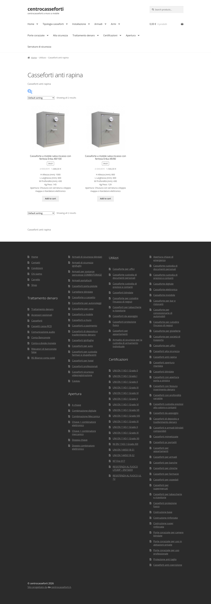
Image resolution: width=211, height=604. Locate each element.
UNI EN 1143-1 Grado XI (126, 432)
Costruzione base (162, 512)
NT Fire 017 (119, 461)
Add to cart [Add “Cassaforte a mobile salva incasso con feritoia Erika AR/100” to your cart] (50, 198)
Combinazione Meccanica (86, 416)
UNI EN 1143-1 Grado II (125, 381)
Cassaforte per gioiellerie (167, 331)
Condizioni (37, 268)
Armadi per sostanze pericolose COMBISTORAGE (87, 273)
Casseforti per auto (82, 346)
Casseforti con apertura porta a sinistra (166, 379)
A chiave (76, 405)
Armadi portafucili (82, 280)
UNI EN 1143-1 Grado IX (126, 421)
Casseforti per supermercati (161, 487)
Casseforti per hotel (82, 360)
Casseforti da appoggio (125, 316)
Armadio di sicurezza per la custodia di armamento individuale (127, 343)
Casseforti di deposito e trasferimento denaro (85, 333)
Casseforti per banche (165, 462)
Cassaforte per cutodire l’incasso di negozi (125, 300)
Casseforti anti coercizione (167, 565)
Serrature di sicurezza (39, 46)
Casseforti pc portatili (165, 442)
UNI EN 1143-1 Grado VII (126, 410)
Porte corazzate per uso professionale (166, 552)
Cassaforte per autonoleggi (86, 303)
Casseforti (36, 320)
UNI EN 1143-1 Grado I (125, 376)
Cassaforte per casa (82, 308)
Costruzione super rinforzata (163, 525)
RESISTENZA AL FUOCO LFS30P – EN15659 (125, 468)
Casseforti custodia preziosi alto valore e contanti (168, 405)
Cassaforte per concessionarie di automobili (162, 313)
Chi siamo (36, 273)
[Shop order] (41, 98)
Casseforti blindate (123, 292)
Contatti (35, 262)
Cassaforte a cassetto (83, 297)
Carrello (35, 279)
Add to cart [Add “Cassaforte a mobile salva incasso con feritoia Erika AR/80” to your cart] (105, 198)
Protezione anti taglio (165, 559)
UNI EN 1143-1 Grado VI (126, 404)
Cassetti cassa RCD (41, 326)
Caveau (76, 381)
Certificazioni (110, 35)
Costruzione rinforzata (165, 517)
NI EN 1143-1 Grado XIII (125, 444)
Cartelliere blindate (82, 291)
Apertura (131, 35)
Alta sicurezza (60, 35)
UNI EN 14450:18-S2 (124, 455)
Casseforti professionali (85, 366)
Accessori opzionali (41, 315)
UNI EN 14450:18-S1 (124, 449)
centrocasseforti (46, 9)
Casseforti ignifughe (83, 340)
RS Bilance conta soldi (43, 357)
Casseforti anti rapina (165, 357)
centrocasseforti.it (61, 587)
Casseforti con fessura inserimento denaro (165, 387)
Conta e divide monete (43, 343)
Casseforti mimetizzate (165, 436)
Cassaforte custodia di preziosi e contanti (125, 285)
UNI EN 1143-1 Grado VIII (126, 415)
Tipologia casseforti (53, 24)
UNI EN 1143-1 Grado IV (126, 393)
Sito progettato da (37, 587)
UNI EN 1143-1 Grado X (125, 427)
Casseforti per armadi (165, 457)
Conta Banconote (40, 337)
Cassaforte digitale (163, 283)
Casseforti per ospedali (165, 479)
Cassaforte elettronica (165, 289)
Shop (34, 285)
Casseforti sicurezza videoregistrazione (82, 373)
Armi (113, 24)
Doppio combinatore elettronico (83, 447)
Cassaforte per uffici (124, 269)
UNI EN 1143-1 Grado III (126, 387)
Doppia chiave (79, 440)
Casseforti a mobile (82, 314)
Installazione (79, 24)
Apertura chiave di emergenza (163, 258)
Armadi (98, 24)
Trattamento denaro (84, 35)
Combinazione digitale (84, 410)
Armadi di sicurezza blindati (87, 256)
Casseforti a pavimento (84, 325)
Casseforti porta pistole (84, 286)
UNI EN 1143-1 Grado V (125, 398)
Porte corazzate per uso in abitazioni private (167, 543)
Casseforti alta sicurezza (166, 351)
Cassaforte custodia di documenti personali (125, 276)
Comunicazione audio (43, 332)
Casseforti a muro (81, 320)
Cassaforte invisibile (164, 295)
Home (31, 24)
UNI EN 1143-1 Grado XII (126, 438)
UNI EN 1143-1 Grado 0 (125, 370)
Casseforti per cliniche (165, 468)
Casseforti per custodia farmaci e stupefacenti (84, 353)
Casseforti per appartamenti (120, 332)
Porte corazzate (36, 35)
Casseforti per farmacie (166, 474)
